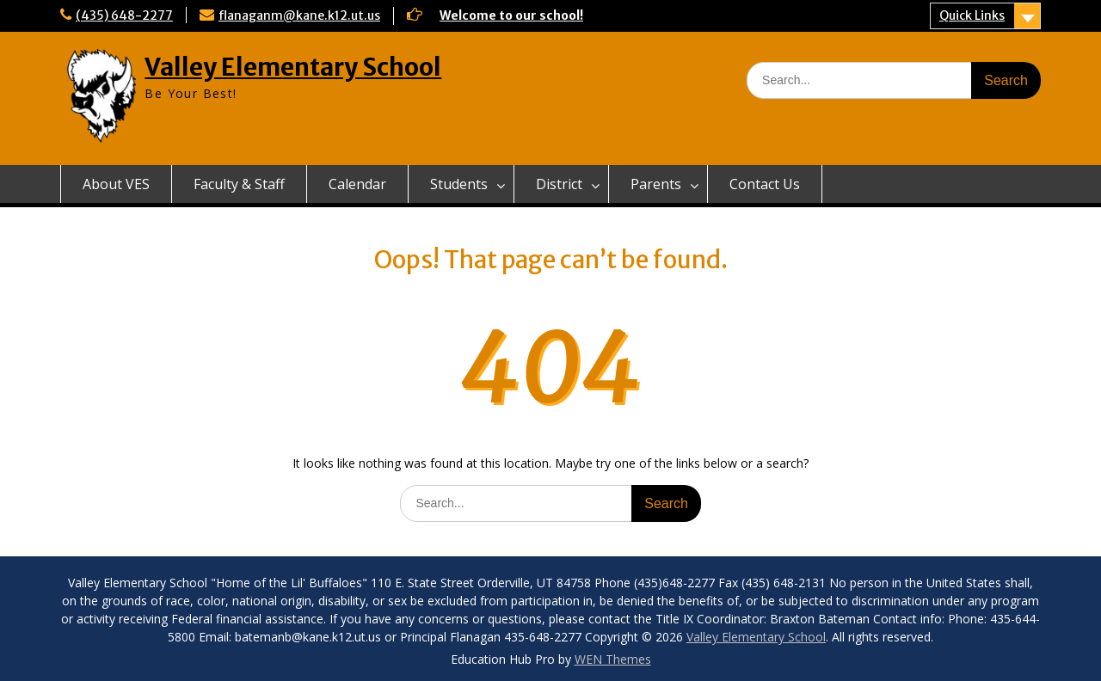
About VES (116, 184)
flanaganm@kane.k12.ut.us (299, 15)
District (559, 184)
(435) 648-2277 (124, 15)
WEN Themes (613, 659)
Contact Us (764, 184)
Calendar (357, 184)
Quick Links (972, 15)
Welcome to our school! (511, 15)
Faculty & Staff (239, 184)
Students (459, 184)
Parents (655, 184)
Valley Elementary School (293, 67)
